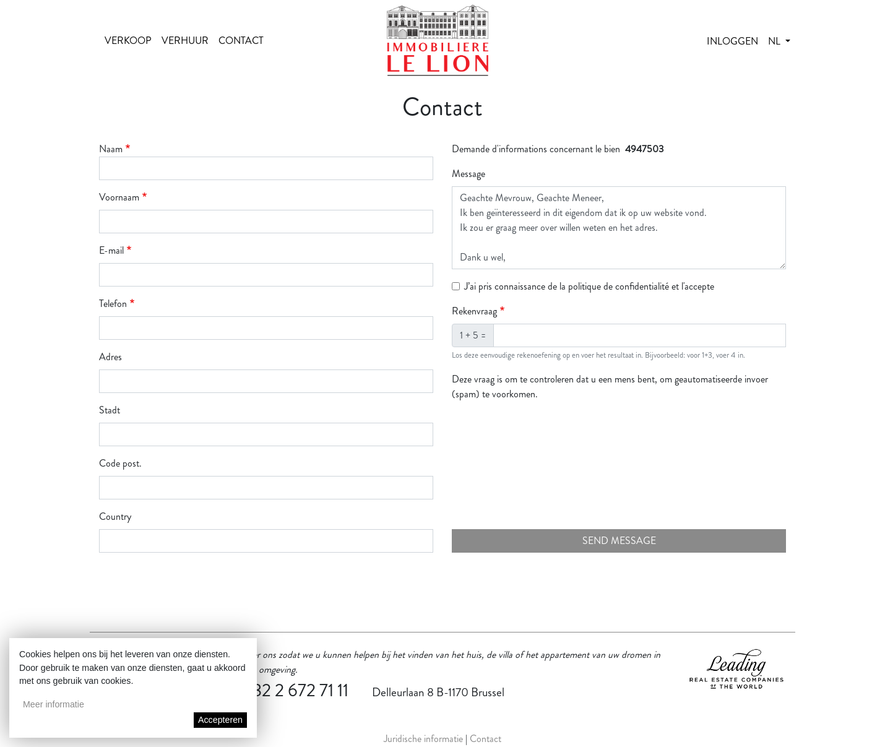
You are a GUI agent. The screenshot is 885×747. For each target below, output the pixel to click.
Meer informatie (53, 704)
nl (775, 41)
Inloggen (732, 41)
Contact (241, 40)
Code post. (120, 463)
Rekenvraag (474, 311)
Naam (111, 149)
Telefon (113, 303)
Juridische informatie (423, 739)
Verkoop (128, 40)
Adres (110, 357)
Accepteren (220, 720)
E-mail (111, 250)
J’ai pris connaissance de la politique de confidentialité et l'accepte (589, 286)
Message (468, 173)
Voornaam (119, 197)
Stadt (109, 410)
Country (115, 516)
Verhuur (185, 40)
